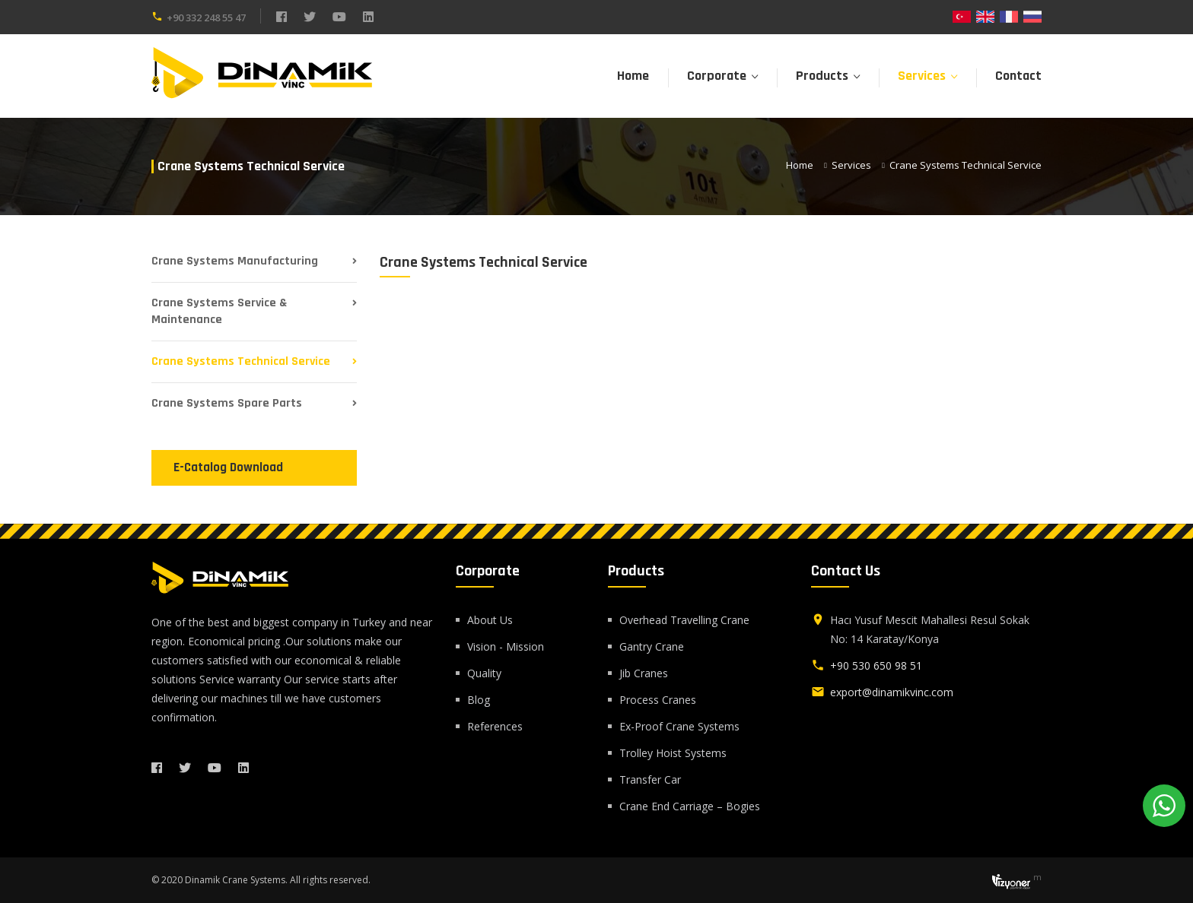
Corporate (716, 75)
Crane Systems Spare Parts (226, 403)
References (495, 726)
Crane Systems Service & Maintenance (219, 311)
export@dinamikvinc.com (891, 692)
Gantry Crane (651, 646)
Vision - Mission (505, 646)
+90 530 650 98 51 (876, 665)
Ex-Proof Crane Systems (679, 726)
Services (922, 75)
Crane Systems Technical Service (240, 361)
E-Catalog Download (228, 467)
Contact (1018, 75)
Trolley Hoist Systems (673, 753)
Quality (484, 673)
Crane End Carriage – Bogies (689, 806)
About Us (490, 620)
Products (822, 75)
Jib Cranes (643, 673)
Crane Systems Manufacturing (234, 261)
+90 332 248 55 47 (206, 17)
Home (633, 75)
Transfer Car (650, 779)
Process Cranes (657, 699)
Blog (478, 699)
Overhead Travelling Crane (684, 620)
